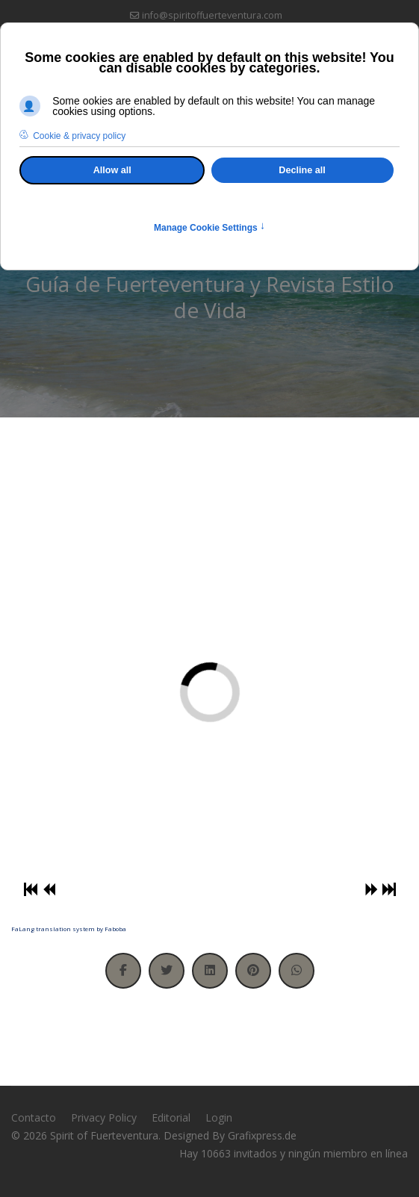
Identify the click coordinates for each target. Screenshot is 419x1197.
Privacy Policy (104, 1117)
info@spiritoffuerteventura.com (212, 15)
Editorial (171, 1117)
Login (218, 1117)
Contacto (33, 1117)
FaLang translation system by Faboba (68, 928)
